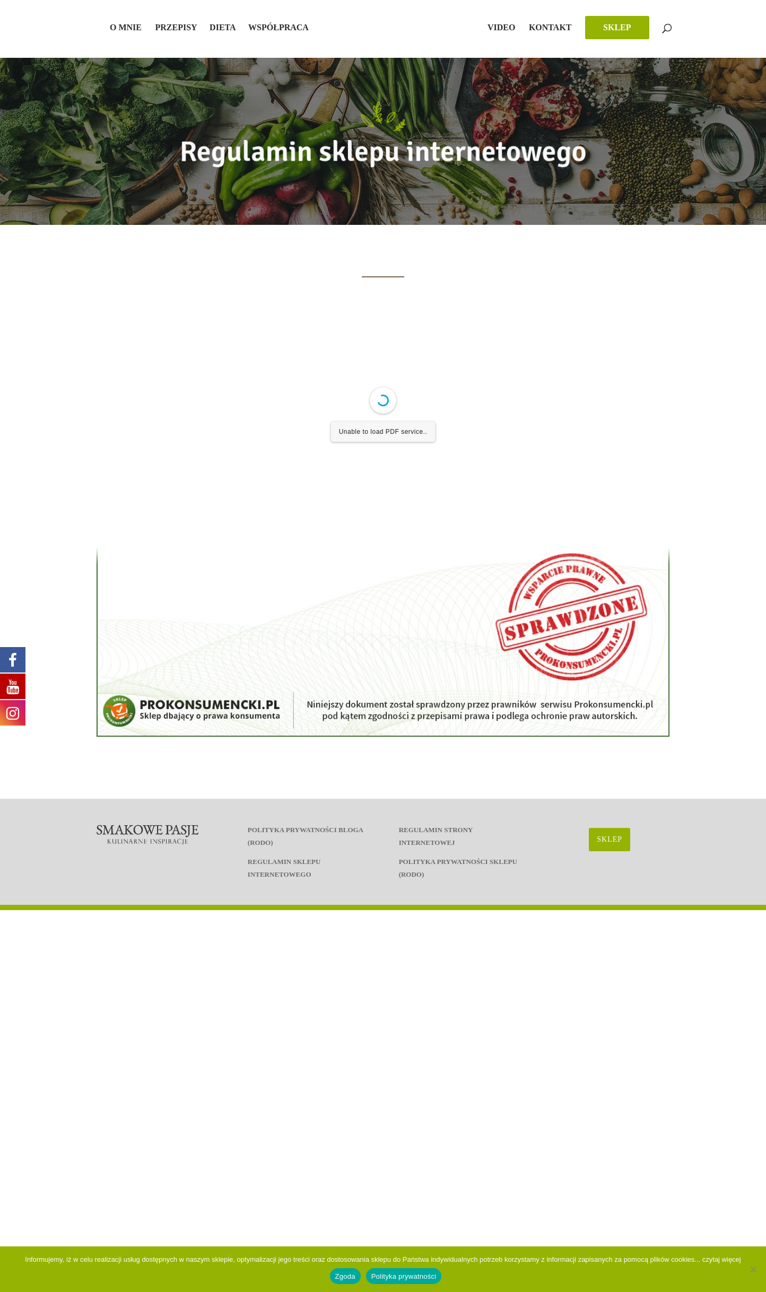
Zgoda (345, 1276)
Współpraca (278, 28)
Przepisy (176, 28)
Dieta (223, 28)
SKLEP (617, 27)
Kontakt (550, 28)
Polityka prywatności (404, 1276)
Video (501, 28)
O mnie (126, 28)
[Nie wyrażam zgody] (752, 1269)
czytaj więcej (721, 1259)
